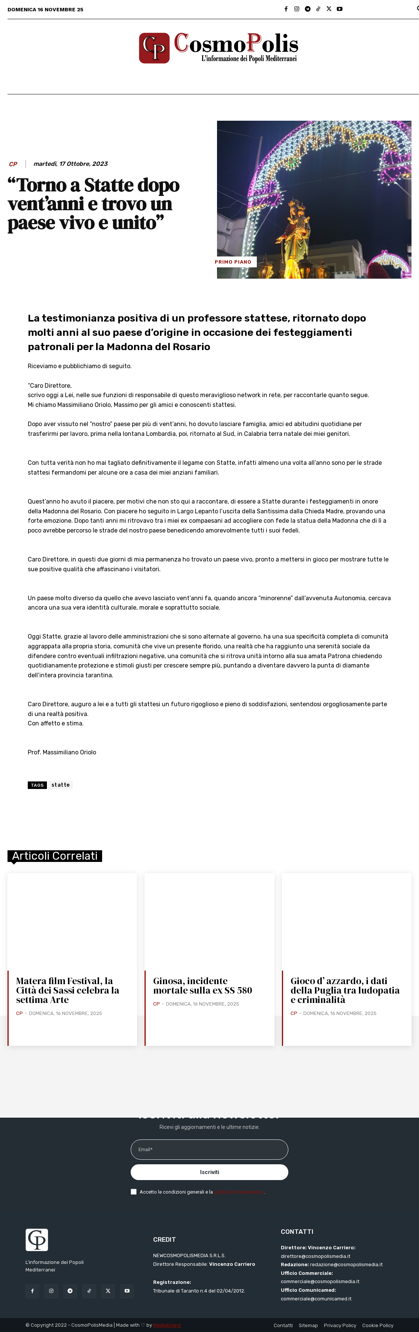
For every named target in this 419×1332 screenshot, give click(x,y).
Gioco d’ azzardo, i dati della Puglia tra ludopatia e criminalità (345, 990)
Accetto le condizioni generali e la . (202, 1192)
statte (60, 785)
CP (13, 164)
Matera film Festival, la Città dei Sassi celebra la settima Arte (67, 990)
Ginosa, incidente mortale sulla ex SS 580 (202, 985)
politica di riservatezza (239, 1192)
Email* (145, 1149)
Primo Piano (233, 261)
